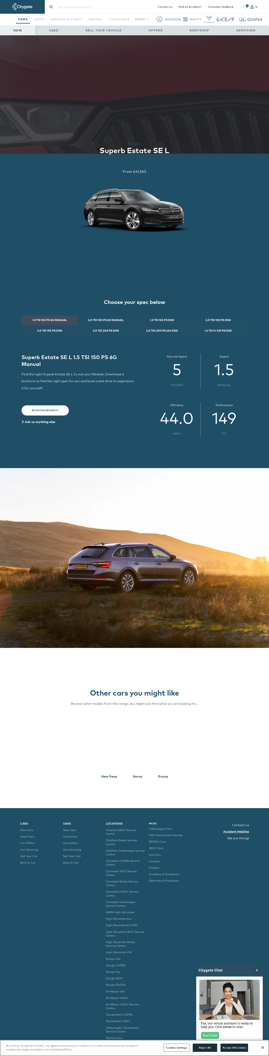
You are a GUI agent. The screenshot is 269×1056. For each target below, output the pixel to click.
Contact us (165, 6)
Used (54, 30)
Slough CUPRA (115, 965)
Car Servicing (29, 849)
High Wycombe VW (119, 952)
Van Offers (70, 843)
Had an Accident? (190, 6)
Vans (39, 19)
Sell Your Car (29, 856)
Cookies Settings (176, 1047)
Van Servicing (72, 849)
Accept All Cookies (234, 1047)
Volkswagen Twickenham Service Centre (122, 1029)
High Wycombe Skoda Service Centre (120, 943)
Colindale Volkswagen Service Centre (120, 903)
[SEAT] (192, 20)
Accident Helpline (236, 831)
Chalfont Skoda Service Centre (121, 842)
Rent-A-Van (70, 862)
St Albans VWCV (117, 998)
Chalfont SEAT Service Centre (121, 831)
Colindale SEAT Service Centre (121, 873)
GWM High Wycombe (120, 912)
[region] (134, 1048)
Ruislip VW (113, 958)
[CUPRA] (209, 22)
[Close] (262, 1047)
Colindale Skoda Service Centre (122, 883)
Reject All (205, 1047)
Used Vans (70, 836)
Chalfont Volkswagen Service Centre (125, 852)
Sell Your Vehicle (103, 30)
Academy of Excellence (164, 874)
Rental (95, 19)
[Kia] (225, 20)
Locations (119, 19)
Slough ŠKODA (116, 984)
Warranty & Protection (164, 880)
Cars (23, 19)
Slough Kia (113, 971)
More (142, 19)
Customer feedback (220, 6)
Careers (154, 861)
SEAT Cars (156, 848)
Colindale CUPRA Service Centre (122, 862)
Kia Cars (155, 854)
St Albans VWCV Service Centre (122, 1006)
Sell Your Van (72, 856)
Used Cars (27, 836)
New (17, 30)
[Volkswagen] (159, 22)
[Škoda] (173, 19)
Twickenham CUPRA (119, 1014)
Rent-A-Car (28, 862)
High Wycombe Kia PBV (122, 925)
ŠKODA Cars (157, 841)
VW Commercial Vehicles (166, 835)
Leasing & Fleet (66, 19)
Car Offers (27, 843)
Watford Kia (114, 1038)
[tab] (254, 7)
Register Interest (45, 410)
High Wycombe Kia (118, 918)
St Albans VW (115, 991)
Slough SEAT (114, 978)
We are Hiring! (238, 838)
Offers (155, 30)
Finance (154, 867)
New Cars (26, 830)
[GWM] (250, 24)
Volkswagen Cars (160, 828)
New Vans (69, 830)
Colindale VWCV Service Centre (122, 893)
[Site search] (89, 7)
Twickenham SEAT (118, 1021)
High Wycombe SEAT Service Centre (125, 933)
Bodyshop (199, 30)
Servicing (246, 30)
